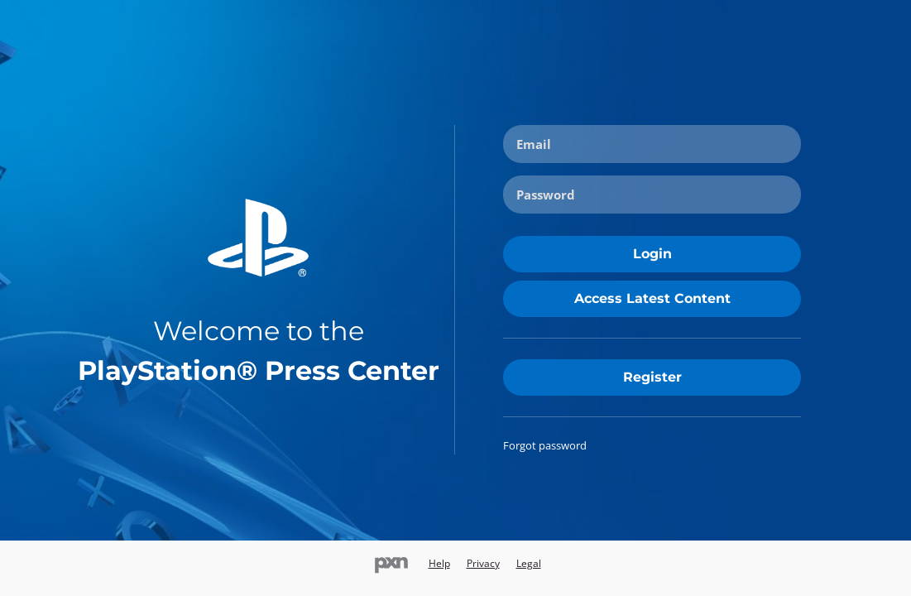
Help (439, 563)
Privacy (483, 563)
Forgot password (545, 445)
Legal (528, 563)
